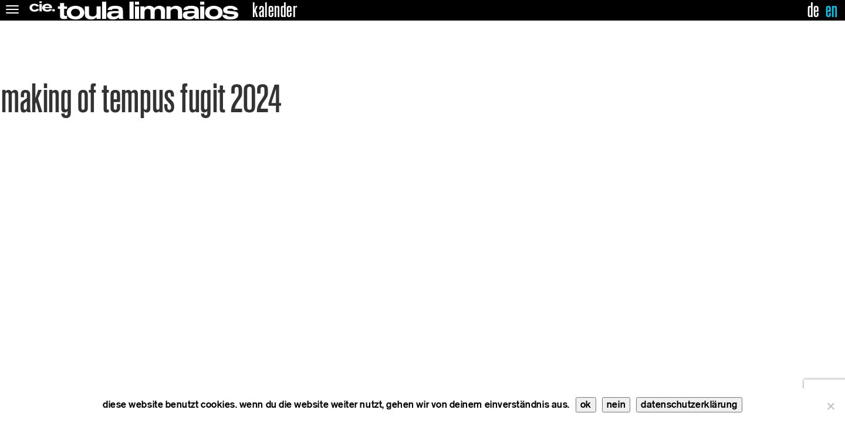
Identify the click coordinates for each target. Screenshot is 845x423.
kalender (274, 10)
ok (586, 404)
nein (616, 404)
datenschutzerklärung (689, 404)
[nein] (830, 406)
